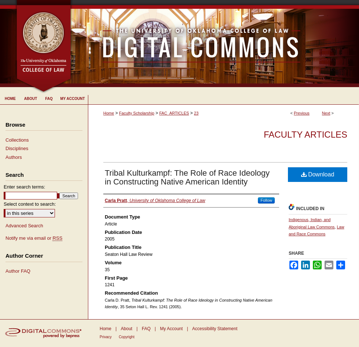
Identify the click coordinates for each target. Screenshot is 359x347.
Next (326, 113)
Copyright (126, 337)
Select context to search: (30, 204)
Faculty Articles (305, 134)
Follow (266, 200)
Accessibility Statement (214, 328)
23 (196, 113)
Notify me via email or (33, 238)
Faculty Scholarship (136, 113)
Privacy (106, 337)
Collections (17, 140)
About (126, 328)
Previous (302, 113)
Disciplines (16, 148)
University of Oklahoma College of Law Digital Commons (215, 43)
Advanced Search (24, 225)
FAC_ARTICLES (174, 113)
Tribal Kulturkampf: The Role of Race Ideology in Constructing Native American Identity (187, 177)
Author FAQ (17, 271)
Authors (13, 157)
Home (108, 113)
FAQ (146, 328)
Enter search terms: (24, 187)
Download (317, 174)
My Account (171, 328)
